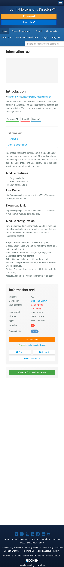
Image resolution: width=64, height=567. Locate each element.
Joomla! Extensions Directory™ (32, 9)
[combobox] (44, 43)
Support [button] (6, 37)
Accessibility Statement (12, 547)
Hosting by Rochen (32, 565)
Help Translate (27, 551)
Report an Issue (43, 551)
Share (36, 119)
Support (44, 352)
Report (25, 119)
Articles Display (44, 97)
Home (4, 31)
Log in (45, 37)
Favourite (12, 119)
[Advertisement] (32, 413)
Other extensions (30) (18, 145)
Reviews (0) (13, 139)
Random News (15, 97)
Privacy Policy (31, 547)
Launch (29, 22)
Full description (15, 133)
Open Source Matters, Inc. (29, 555)
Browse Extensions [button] (21, 31)
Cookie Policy (46, 547)
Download (29, 16)
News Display (29, 97)
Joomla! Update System (35, 345)
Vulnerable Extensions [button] (26, 37)
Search (39, 31)
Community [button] (52, 31)
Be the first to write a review (32, 372)
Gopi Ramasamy (39, 301)
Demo (20, 352)
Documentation (32, 358)
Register (56, 37)
